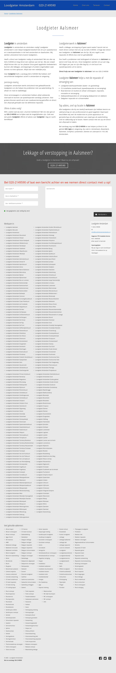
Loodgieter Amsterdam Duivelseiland (16, 341)
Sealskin (8, 623)
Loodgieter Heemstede (43, 422)
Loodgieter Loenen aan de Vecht (45, 440)
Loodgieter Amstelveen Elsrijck (15, 238)
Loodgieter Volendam (42, 493)
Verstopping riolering (31, 610)
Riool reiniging (79, 587)
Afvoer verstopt (10, 534)
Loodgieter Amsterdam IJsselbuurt (45, 253)
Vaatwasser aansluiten (31, 599)
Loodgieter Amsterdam (19, 5)
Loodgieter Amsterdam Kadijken (44, 267)
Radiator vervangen (80, 539)
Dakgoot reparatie (26, 545)
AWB (7, 542)
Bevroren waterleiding (12, 555)
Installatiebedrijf (43, 577)
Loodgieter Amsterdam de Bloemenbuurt (18, 314)
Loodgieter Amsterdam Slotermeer (16, 416)
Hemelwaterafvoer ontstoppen (48, 553)
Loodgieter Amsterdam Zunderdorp (46, 387)
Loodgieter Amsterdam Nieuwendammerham (48, 312)
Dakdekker (24, 537)
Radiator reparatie (80, 537)
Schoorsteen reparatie (12, 620)
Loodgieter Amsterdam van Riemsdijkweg (18, 461)
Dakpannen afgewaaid (28, 561)
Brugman (8, 566)
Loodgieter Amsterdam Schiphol (15, 400)
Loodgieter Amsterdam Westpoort (16, 504)
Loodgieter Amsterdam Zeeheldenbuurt (47, 374)
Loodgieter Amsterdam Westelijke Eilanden (18, 498)
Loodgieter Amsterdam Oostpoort (45, 338)
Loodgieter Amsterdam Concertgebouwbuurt (19, 299)
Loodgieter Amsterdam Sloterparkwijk (17, 419)
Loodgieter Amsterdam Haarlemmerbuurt (47, 230)
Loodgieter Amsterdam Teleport (15, 432)
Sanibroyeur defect (11, 610)
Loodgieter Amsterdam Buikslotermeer (17, 288)
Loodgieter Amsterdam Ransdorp (15, 377)
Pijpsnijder (62, 582)
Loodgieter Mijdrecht (42, 445)
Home (6, 13)
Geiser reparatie (43, 529)
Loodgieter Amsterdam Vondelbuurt (16, 475)
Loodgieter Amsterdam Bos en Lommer (17, 280)
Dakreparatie (25, 566)
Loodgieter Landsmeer (43, 430)
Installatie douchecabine (46, 569)
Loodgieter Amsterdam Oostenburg (45, 330)
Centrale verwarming (12, 577)
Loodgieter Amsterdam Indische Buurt (46, 256)
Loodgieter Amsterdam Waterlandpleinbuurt (19, 483)
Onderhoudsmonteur (65, 574)
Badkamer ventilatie (11, 550)
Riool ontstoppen (80, 585)
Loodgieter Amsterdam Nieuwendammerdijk (48, 309)
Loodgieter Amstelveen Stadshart (15, 248)
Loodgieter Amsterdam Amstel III (15, 262)
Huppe (41, 561)
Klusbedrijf (62, 532)
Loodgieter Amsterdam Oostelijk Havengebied (48, 325)
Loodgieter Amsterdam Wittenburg (16, 512)
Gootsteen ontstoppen (45, 539)
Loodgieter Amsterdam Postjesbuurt (45, 370)
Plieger (61, 585)
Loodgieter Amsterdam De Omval (15, 320)
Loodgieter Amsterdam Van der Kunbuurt (18, 453)
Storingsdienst (10, 636)
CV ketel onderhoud (12, 579)
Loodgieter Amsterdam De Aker (15, 309)
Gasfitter (23, 577)
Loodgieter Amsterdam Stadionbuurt (16, 430)
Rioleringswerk (79, 566)
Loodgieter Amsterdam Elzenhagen (16, 349)
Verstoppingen (29, 612)
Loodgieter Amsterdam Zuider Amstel (47, 382)
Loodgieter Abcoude (12, 230)
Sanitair (8, 615)
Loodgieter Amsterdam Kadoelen (44, 269)
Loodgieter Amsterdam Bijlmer (15, 275)
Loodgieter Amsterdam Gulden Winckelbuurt (48, 227)
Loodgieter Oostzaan (42, 467)
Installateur (42, 563)
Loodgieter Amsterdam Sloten (14, 411)
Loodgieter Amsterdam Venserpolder (16, 464)
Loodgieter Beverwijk (42, 395)
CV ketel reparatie (11, 582)
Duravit (23, 571)
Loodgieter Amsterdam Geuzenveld (16, 365)
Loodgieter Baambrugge (43, 390)
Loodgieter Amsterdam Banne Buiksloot (17, 269)
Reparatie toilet (79, 555)
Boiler (7, 558)
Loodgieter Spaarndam (43, 477)
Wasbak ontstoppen (31, 644)
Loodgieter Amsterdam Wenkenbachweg (17, 490)
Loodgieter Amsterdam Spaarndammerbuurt (19, 424)
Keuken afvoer (63, 529)
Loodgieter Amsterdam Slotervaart (16, 422)
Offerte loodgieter (64, 569)
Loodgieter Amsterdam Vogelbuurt (16, 467)
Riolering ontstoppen (81, 563)
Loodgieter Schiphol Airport (44, 475)
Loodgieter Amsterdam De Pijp (15, 322)
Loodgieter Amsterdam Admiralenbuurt (17, 259)
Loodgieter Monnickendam (44, 448)
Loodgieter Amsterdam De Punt (15, 325)
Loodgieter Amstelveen (12, 232)
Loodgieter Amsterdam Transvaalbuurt (17, 435)
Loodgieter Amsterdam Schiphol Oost (17, 403)
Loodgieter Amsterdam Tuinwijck (15, 451)
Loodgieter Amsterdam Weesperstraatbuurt (18, 485)
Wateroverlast (48, 591)
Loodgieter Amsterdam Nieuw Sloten (46, 304)
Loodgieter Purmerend (43, 472)
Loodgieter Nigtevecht (42, 464)
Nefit (60, 566)
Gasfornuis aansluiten (27, 579)
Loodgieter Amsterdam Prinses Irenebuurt (18, 374)
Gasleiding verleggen (27, 585)
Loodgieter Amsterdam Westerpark (16, 501)
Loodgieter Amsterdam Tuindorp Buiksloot (18, 440)
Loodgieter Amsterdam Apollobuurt (16, 264)
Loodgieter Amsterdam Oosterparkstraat (47, 336)
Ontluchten (62, 577)
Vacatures (28, 602)
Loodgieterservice (64, 558)
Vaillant (27, 604)
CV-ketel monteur (26, 532)
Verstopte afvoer (30, 615)
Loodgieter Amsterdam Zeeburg (15, 514)
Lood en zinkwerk (64, 548)
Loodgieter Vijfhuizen (42, 485)
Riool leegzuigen (80, 574)
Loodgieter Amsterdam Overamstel (45, 352)
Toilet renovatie (10, 649)
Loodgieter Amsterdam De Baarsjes (16, 312)
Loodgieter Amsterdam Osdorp (44, 344)
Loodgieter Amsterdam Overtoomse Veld (47, 360)
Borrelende (9, 561)
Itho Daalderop (43, 582)
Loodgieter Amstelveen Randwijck (16, 246)
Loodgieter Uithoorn (42, 483)
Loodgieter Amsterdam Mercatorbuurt (46, 291)
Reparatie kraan (79, 553)
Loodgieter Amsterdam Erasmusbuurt (17, 352)
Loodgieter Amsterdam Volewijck (15, 472)
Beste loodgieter (10, 553)
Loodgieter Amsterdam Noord (44, 317)
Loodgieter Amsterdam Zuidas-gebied (47, 379)
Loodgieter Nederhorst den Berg (45, 456)
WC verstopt (47, 599)
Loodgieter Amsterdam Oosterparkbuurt (47, 333)
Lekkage (61, 537)
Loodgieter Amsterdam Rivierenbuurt (17, 390)
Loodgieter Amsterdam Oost (43, 322)
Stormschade (9, 641)
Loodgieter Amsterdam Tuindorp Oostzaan (18, 448)
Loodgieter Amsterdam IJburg (43, 248)
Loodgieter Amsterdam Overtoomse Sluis (47, 357)
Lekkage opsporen (64, 545)
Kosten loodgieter (64, 534)
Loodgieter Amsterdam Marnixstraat (45, 288)
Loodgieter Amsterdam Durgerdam (16, 344)
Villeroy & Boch (29, 631)
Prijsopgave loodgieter (81, 529)
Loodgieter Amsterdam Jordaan (44, 262)
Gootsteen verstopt (44, 542)
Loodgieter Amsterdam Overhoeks (45, 354)
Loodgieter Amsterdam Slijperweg (15, 408)
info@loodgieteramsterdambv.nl (100, 232)
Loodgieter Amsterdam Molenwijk (45, 296)
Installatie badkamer (45, 566)
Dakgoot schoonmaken (28, 550)
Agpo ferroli (9, 537)
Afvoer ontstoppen (11, 532)
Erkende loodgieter (27, 574)
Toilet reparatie (29, 591)
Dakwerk (24, 569)
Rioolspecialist (10, 599)
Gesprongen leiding (44, 532)
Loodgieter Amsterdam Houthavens (45, 246)
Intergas (41, 579)
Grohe (40, 545)
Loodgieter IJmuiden (42, 424)
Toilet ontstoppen (11, 647)
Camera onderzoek (11, 574)
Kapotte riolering (43, 587)
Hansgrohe (42, 550)
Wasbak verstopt (30, 647)
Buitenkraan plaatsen (12, 569)
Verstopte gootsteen (31, 618)
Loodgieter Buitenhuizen (43, 403)
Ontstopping (63, 579)
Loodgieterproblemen (65, 553)
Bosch (7, 563)
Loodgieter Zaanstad (42, 509)
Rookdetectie (9, 607)
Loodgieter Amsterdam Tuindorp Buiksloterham (20, 443)
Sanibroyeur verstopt (12, 612)
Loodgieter (62, 550)
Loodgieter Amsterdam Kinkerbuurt (45, 275)
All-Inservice (9, 539)
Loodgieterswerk (64, 561)
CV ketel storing (10, 585)
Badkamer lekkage (11, 545)
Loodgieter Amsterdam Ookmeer (44, 320)
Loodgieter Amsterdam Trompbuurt (16, 437)
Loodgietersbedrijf (64, 555)
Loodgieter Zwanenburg (43, 512)
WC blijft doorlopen (49, 594)
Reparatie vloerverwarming (83, 561)
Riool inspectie (79, 571)
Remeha (77, 545)
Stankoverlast (10, 631)
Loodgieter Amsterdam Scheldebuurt (16, 392)
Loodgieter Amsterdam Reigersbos (16, 379)
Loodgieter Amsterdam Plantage (44, 367)
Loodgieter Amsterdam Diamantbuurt (17, 330)
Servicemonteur (10, 625)
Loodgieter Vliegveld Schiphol (45, 490)
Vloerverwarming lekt (31, 636)
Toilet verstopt (29, 594)
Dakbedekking (25, 534)
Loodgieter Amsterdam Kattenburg (45, 272)
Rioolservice (9, 596)
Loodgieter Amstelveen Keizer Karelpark (17, 240)
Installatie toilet (43, 574)
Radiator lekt (78, 534)
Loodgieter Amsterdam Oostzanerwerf (46, 341)
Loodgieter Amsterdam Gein (14, 362)
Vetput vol (28, 628)
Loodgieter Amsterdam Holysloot (45, 240)
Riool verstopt (10, 591)
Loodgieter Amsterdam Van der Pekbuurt (18, 456)
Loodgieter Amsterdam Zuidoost (45, 385)
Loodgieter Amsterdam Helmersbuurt (46, 232)
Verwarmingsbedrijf (31, 623)
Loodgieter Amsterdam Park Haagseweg (46, 362)
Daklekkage (24, 558)
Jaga (40, 585)
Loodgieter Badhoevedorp (44, 392)
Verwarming (28, 620)
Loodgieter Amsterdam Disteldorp (16, 333)
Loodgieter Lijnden (41, 435)
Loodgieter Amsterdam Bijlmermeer (16, 277)
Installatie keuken (44, 571)
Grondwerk (42, 548)
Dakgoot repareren (26, 548)
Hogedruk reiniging (44, 558)
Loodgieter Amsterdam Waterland (15, 480)
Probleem (78, 532)
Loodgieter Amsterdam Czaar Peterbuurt (17, 301)
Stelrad (8, 633)
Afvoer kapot (9, 529)
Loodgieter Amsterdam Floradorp (15, 354)
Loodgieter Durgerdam (43, 416)
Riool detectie (79, 569)
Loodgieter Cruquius (42, 406)
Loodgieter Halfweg (42, 419)
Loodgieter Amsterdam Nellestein (45, 301)
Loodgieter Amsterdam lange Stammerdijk (47, 280)
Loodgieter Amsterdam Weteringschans (17, 506)
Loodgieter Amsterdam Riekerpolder (16, 385)
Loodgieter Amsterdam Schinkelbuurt (17, 398)
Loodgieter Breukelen (42, 400)
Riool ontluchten (80, 582)
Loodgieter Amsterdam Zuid (44, 377)
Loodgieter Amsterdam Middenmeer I (46, 293)
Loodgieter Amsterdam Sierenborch (16, 406)
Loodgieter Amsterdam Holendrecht (45, 238)
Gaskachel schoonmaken (28, 582)
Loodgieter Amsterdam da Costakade (16, 304)
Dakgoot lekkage (26, 539)
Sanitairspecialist (11, 618)
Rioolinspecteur (10, 594)
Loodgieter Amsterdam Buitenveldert (16, 291)
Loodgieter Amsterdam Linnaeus (44, 283)
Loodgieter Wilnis (41, 504)
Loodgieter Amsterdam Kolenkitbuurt (46, 277)
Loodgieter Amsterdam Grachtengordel (17, 370)
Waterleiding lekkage (31, 649)
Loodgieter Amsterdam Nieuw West (45, 307)
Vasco (27, 607)
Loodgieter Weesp (41, 498)
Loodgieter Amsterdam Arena (14, 267)
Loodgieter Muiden (42, 451)
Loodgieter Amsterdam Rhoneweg (16, 382)
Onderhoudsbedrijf (65, 571)
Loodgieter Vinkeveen (42, 488)
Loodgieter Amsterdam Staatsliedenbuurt (18, 427)
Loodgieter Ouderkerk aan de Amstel (47, 469)
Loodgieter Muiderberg (43, 453)
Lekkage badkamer (64, 539)
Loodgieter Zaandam (42, 506)
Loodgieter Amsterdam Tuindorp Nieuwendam (19, 445)
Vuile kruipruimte (30, 641)
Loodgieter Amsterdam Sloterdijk (15, 414)
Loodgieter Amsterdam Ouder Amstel (46, 349)
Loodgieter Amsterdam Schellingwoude (17, 395)
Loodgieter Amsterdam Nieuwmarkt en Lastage (49, 314)
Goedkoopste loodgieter (46, 534)
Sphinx (8, 628)
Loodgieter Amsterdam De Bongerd (16, 317)
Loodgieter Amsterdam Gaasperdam (16, 360)
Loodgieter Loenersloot (43, 443)
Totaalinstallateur (30, 596)
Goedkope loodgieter (45, 537)
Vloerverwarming (30, 633)
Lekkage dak (63, 542)
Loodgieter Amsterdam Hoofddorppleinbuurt (48, 243)
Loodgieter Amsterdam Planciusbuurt (46, 365)
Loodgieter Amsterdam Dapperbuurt (16, 307)
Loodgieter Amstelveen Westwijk (15, 253)
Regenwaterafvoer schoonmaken (84, 542)
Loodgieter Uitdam (41, 480)
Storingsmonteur (11, 639)
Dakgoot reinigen (26, 542)
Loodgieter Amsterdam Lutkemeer (45, 285)
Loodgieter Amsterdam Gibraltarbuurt (17, 367)
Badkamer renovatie (12, 548)
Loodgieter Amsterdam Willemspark (16, 509)
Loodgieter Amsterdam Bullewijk (15, 293)
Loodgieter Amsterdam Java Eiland (45, 259)
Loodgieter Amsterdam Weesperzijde (16, 488)
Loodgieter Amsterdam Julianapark (45, 264)
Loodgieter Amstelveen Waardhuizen (16, 251)
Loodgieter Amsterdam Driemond (15, 338)
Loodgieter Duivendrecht (43, 414)
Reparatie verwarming (81, 558)
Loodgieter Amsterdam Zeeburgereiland (17, 517)
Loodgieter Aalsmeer (15, 13)
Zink (45, 602)
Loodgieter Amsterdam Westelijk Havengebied (19, 496)
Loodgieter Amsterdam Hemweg (44, 235)
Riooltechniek (10, 604)
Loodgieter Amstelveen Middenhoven (17, 243)
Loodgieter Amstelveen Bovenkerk (16, 235)
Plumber (61, 587)
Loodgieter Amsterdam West (14, 493)
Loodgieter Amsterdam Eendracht (15, 346)
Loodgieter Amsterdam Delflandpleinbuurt (18, 328)
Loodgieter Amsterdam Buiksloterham (17, 285)
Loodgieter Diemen (42, 408)
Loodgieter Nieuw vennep (44, 459)
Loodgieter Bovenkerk (42, 398)
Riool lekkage (79, 577)
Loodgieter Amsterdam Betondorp (16, 272)
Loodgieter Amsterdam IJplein (44, 251)
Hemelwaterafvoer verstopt (47, 555)
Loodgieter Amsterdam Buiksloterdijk (17, 283)
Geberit (23, 587)
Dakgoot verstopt (26, 553)
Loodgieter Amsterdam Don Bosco (16, 336)
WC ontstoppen (48, 596)
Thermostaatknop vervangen (14, 644)
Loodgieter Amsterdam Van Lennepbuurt (18, 459)
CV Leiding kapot (11, 587)
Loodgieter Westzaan (42, 501)
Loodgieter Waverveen (43, 496)
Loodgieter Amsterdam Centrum (15, 296)
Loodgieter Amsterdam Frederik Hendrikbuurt (19, 357)
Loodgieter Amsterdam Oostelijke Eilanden (47, 328)
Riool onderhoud (80, 579)
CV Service (24, 529)
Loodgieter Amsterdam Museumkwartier (47, 299)
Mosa (61, 563)
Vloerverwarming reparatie (33, 639)
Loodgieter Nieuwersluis (43, 461)
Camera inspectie (11, 571)
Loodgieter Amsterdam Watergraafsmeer (17, 477)
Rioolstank (9, 602)
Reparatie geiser (79, 550)
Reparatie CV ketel (80, 548)
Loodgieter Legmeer (42, 432)
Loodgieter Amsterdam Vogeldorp (16, 469)
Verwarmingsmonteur (31, 625)
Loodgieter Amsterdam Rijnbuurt (15, 387)
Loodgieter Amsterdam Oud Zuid (44, 346)
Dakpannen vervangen (28, 563)
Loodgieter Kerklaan (42, 427)
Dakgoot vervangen (27, 555)
